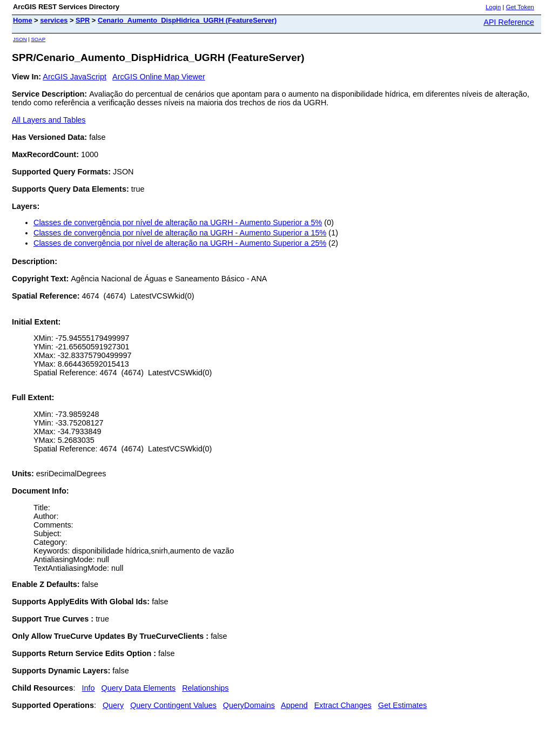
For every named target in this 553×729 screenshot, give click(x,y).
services (54, 20)
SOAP (38, 39)
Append (294, 705)
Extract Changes (343, 705)
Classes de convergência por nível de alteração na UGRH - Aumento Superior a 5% (177, 222)
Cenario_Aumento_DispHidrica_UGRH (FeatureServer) (187, 20)
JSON (20, 39)
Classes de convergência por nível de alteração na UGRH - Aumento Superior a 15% (179, 232)
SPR (83, 20)
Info (88, 688)
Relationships (205, 688)
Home (22, 20)
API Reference (508, 22)
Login (493, 7)
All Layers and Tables (49, 120)
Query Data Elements (139, 688)
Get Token (520, 7)
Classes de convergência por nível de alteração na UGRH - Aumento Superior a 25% (179, 243)
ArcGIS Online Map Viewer (158, 76)
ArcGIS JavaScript (74, 76)
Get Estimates (402, 705)
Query (113, 705)
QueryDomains (249, 705)
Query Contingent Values (173, 705)
